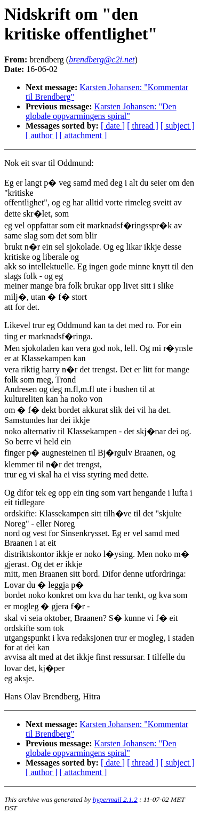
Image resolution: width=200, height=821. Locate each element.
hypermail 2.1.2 (115, 799)
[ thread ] (142, 125)
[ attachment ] (83, 135)
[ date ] (113, 125)
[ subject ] (178, 125)
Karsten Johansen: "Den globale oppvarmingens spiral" (101, 111)
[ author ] (42, 135)
